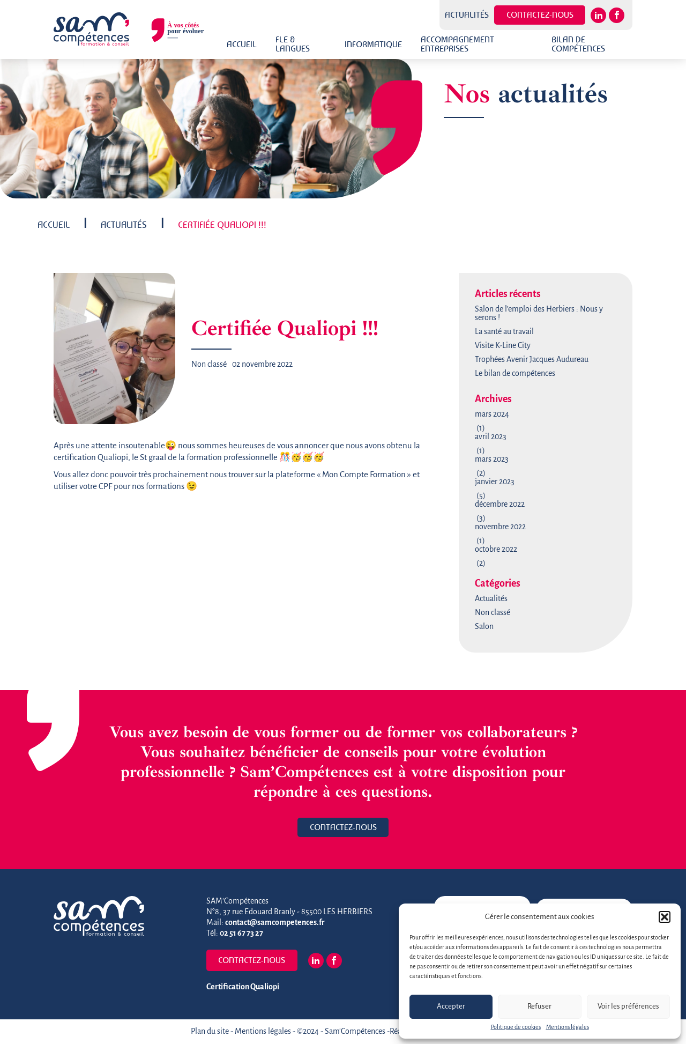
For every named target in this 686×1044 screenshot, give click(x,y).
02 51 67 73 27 (241, 933)
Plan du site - (213, 1031)
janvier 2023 (494, 482)
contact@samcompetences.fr (275, 923)
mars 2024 (492, 414)
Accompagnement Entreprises (457, 44)
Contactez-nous (539, 15)
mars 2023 (492, 459)
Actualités (467, 15)
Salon (484, 627)
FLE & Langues (292, 44)
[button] (664, 917)
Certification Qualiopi (242, 987)
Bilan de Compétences (578, 44)
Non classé (209, 364)
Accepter (451, 1007)
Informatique (373, 44)
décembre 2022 (500, 504)
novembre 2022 (500, 527)
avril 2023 (490, 437)
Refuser (539, 1007)
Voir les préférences (628, 1007)
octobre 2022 (496, 549)
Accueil (242, 44)
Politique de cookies (516, 1027)
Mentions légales (567, 1027)
